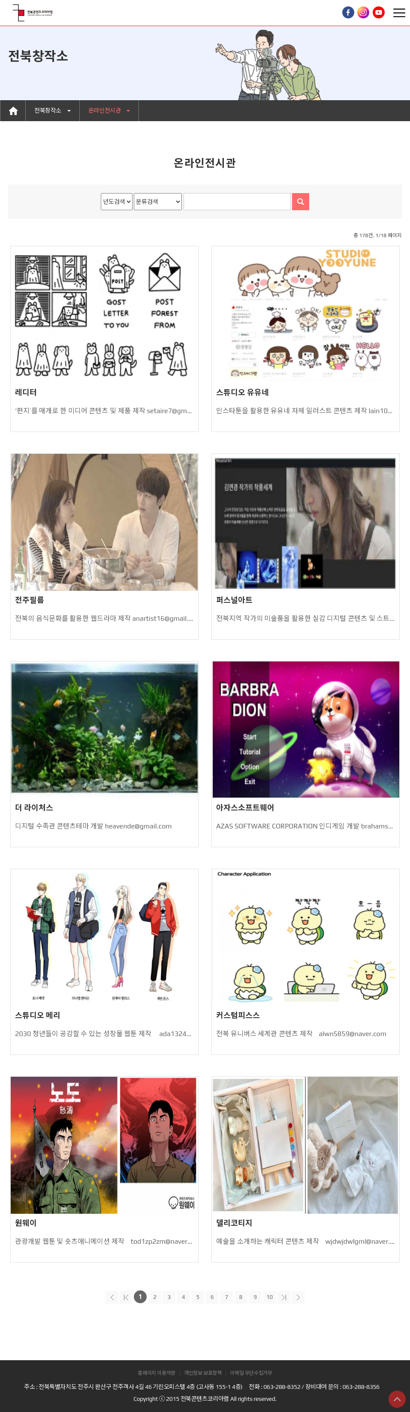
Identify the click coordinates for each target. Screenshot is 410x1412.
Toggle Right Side (399, 13)
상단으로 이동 (397, 1399)
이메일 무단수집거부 (251, 1373)
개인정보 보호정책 (203, 1373)
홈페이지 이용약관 (156, 1373)
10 (269, 1297)
